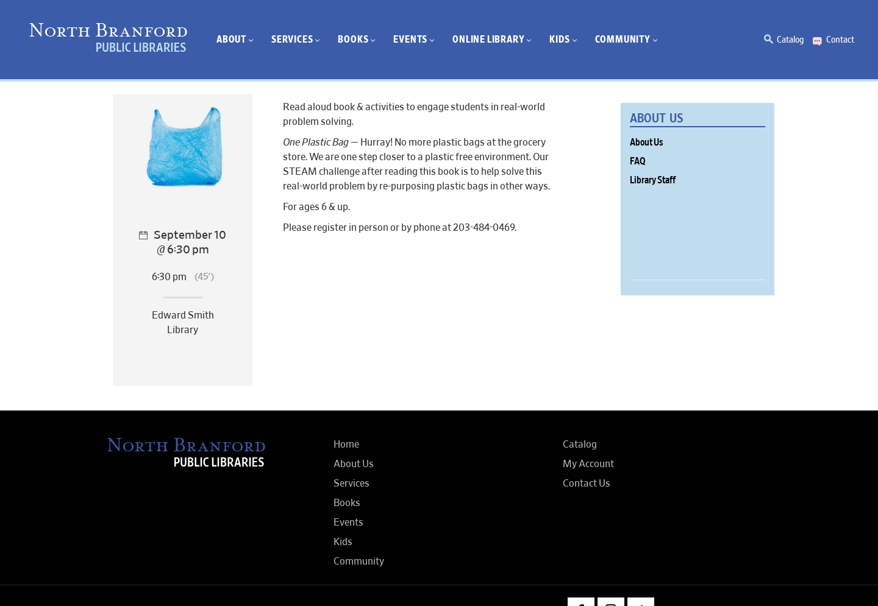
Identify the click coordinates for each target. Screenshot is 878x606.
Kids (343, 542)
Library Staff (653, 180)
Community (359, 561)
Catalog (790, 39)
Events (348, 522)
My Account (588, 464)
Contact (840, 39)
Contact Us (586, 483)
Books (347, 503)
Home (346, 444)
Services (351, 483)
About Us (646, 142)
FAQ (638, 161)
